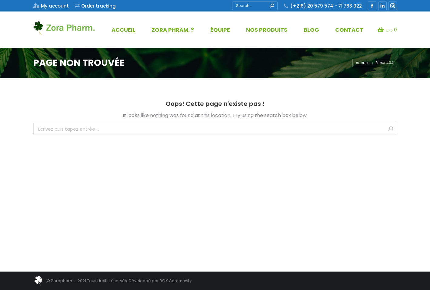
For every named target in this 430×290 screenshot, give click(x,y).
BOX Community (176, 281)
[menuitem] (51, 6)
